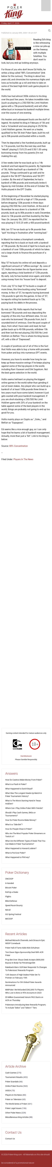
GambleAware (26, 756)
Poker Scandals (12, 1082)
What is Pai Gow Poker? (15, 853)
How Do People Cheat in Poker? (18, 829)
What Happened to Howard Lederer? (21, 848)
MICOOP (9, 919)
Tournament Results (14, 1077)
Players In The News (23, 459)
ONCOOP (9, 879)
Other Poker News (13, 1113)
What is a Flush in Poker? (16, 784)
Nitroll (7, 910)
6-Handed (9, 883)
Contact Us (10, 1139)
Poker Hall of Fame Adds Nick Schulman (22, 948)
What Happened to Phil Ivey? (17, 857)
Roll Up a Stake (11, 892)
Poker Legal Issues (13, 1108)
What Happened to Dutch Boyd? (19, 789)
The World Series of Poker (16, 1104)
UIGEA (8, 1090)
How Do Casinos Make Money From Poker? (23, 780)
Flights (8, 896)
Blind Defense (11, 901)
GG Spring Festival (13, 914)
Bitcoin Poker (11, 888)
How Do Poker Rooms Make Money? (20, 820)
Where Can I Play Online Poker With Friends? (24, 808)
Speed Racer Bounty (14, 905)
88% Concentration (18, 446)
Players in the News (13, 1095)
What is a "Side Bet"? (14, 824)
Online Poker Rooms (14, 1086)
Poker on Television (13, 1099)
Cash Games (10, 1073)
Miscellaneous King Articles (17, 1117)
